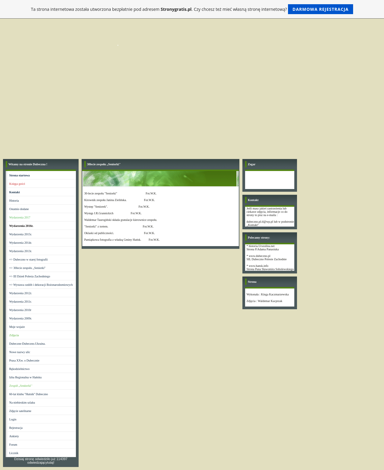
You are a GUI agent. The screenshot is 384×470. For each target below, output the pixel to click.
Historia (14, 200)
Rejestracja (15, 427)
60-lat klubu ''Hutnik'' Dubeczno (28, 394)
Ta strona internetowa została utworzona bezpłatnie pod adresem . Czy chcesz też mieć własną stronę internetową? (192, 9)
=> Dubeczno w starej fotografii (28, 259)
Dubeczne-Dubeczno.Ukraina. (27, 343)
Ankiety (14, 436)
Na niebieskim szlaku (22, 402)
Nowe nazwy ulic (19, 352)
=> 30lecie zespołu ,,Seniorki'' (27, 268)
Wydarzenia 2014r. (20, 242)
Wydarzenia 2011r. (20, 301)
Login (12, 419)
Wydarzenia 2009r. (20, 318)
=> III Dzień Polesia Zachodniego (29, 276)
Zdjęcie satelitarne (20, 411)
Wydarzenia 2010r (20, 310)
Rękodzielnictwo (19, 369)
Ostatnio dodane (19, 209)
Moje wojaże (17, 326)
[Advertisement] (192, 111)
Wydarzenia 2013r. (20, 251)
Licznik (14, 453)
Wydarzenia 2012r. (20, 293)
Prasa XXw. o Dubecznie (24, 360)
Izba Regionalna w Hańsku (25, 377)
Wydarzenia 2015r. (20, 234)
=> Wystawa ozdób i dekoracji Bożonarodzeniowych (41, 284)
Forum (13, 444)
